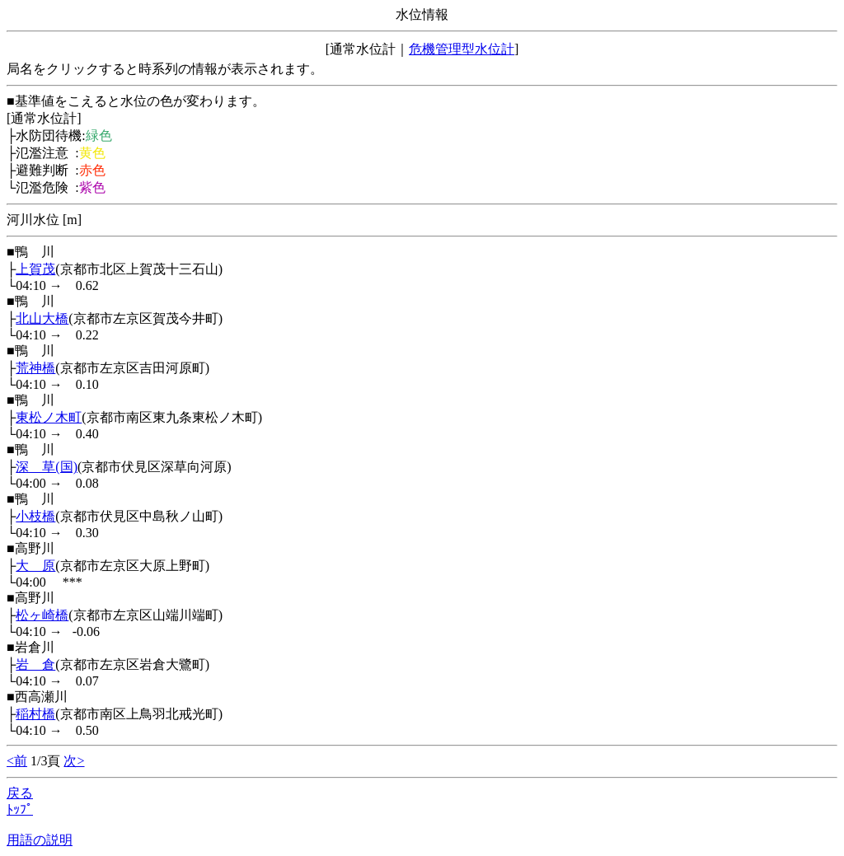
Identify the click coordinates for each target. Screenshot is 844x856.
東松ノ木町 (49, 417)
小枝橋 (35, 516)
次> (73, 761)
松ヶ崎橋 (42, 615)
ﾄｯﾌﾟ (20, 809)
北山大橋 (42, 318)
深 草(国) (46, 467)
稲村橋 (35, 714)
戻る (20, 793)
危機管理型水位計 (461, 49)
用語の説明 (40, 840)
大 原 (35, 566)
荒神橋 (35, 368)
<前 (17, 761)
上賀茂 (35, 269)
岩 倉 (35, 664)
